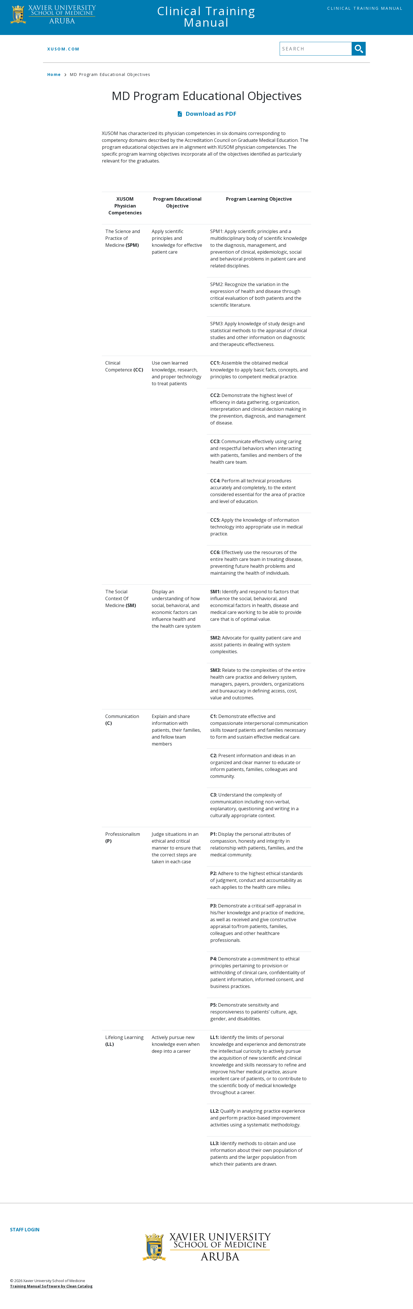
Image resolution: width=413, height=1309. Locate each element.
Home (56, 74)
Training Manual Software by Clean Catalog (51, 1286)
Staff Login (25, 1229)
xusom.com (63, 49)
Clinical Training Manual (365, 8)
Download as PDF (211, 114)
